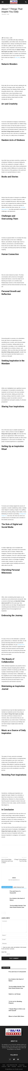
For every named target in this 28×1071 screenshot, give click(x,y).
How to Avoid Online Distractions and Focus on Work (7, 859)
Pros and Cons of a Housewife (17, 970)
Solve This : (4, 950)
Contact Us (4, 1064)
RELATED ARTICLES (7, 885)
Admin (14, 876)
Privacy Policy (21, 1063)
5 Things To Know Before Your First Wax (20, 858)
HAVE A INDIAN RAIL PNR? (12, 1063)
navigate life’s (21, 644)
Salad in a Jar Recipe (15, 992)
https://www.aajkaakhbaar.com (14, 878)
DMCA (9, 1064)
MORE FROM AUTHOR (19, 885)
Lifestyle (7, 5)
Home (2, 5)
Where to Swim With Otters (16, 1014)
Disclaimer (14, 1064)
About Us (20, 1064)
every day (17, 57)
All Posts (25, 1064)
